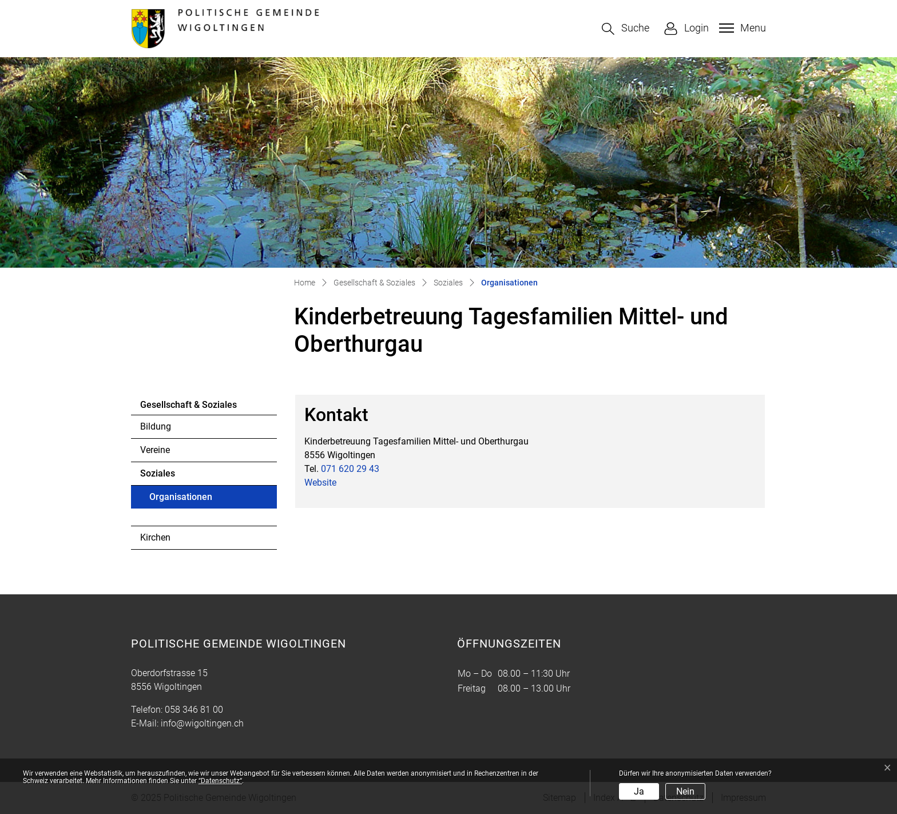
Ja (639, 791)
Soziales (157, 473)
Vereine (155, 449)
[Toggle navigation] (741, 28)
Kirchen (155, 537)
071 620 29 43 (350, 468)
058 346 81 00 (194, 709)
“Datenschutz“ (220, 781)
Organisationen (180, 500)
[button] (625, 28)
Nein (685, 791)
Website (320, 482)
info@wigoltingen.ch (202, 723)
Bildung (155, 426)
